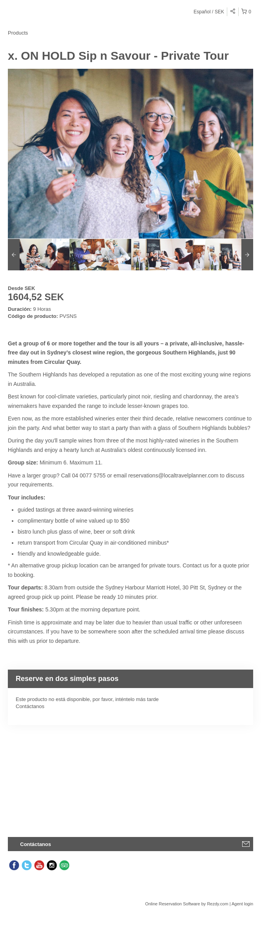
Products (18, 33)
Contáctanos (30, 706)
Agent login (242, 903)
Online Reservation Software (172, 903)
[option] (38, 254)
